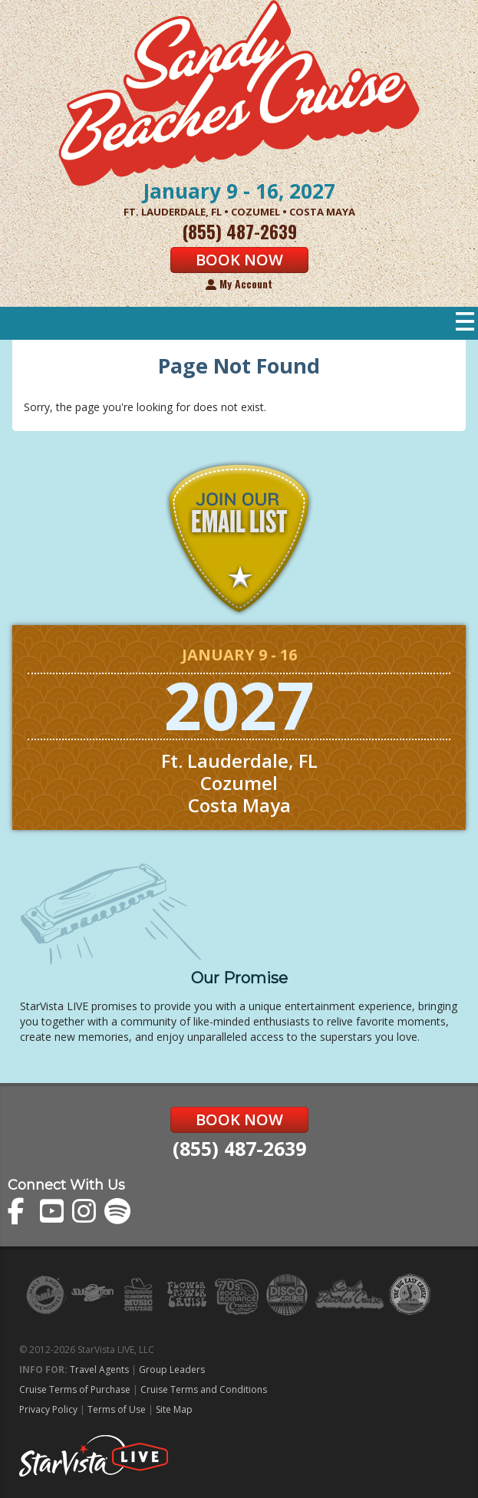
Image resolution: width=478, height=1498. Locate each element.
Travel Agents (99, 1369)
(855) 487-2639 (239, 1148)
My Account (239, 283)
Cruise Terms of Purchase (74, 1389)
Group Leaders (172, 1369)
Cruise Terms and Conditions (203, 1389)
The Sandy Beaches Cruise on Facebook (21, 1211)
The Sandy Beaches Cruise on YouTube (53, 1211)
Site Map (174, 1409)
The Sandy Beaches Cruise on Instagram (85, 1211)
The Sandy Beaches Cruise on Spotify (117, 1211)
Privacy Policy (48, 1409)
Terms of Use (116, 1409)
